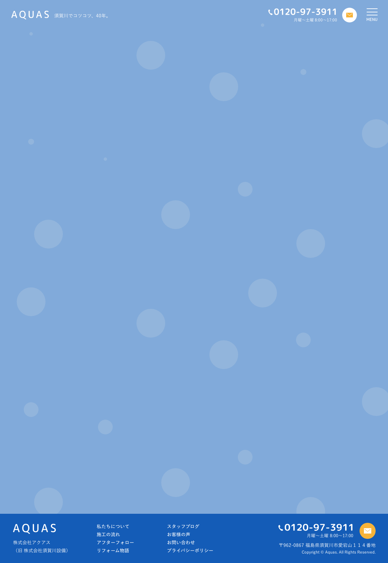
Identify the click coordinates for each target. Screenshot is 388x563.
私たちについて (113, 526)
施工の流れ (108, 534)
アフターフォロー (115, 542)
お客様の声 (178, 534)
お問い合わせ (181, 542)
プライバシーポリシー (190, 550)
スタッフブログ (183, 526)
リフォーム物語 (113, 550)
